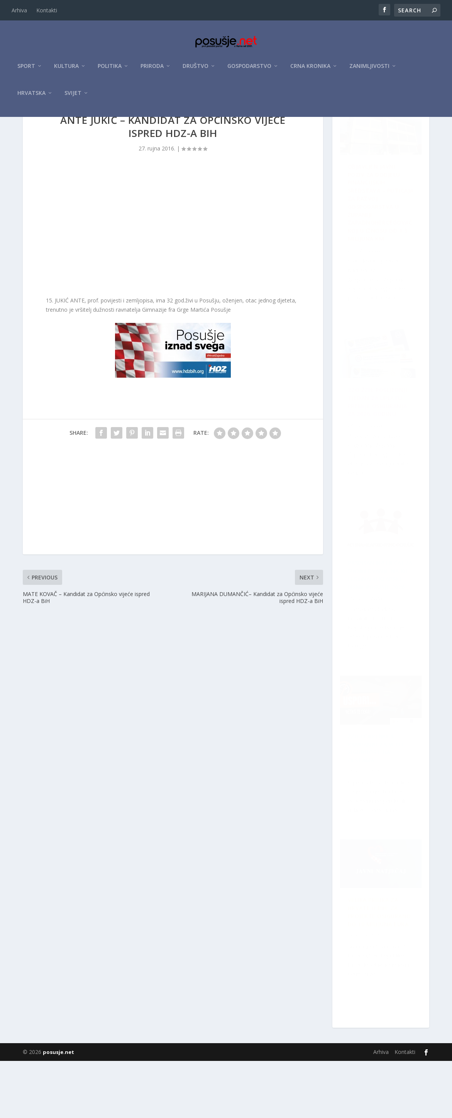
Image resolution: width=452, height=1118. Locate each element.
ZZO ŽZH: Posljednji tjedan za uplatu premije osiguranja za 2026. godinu (382, 797)
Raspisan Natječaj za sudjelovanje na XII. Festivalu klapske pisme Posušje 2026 (378, 454)
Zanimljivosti (369, 70)
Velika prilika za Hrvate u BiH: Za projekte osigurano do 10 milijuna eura (374, 632)
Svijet (72, 97)
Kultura (66, 70)
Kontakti (46, 10)
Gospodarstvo (249, 70)
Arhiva (19, 10)
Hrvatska (31, 97)
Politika (110, 70)
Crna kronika (310, 70)
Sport (26, 70)
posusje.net (58, 1109)
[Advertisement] (173, 276)
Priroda (152, 70)
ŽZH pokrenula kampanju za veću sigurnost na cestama (380, 967)
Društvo (195, 70)
